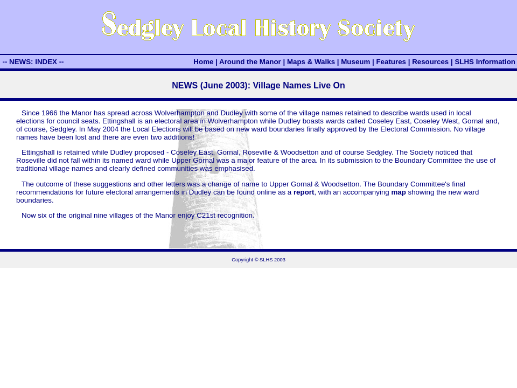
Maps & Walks (311, 62)
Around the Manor (250, 62)
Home (203, 62)
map (398, 192)
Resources (430, 62)
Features (391, 62)
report (304, 192)
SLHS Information (485, 62)
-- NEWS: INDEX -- (33, 62)
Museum (355, 62)
